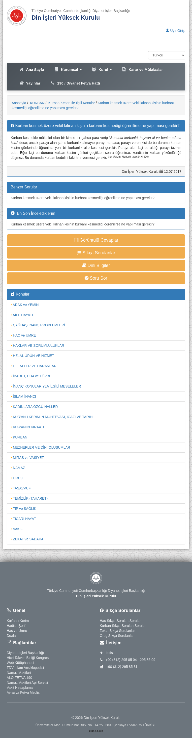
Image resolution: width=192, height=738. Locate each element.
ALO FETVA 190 (19, 678)
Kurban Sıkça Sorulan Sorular (123, 626)
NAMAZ (18, 468)
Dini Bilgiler (96, 265)
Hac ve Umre (17, 631)
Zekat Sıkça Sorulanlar (117, 631)
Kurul (102, 69)
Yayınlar (29, 83)
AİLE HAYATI (22, 315)
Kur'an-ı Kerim (18, 621)
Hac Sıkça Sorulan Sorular (120, 621)
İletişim (108, 653)
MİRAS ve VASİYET (27, 458)
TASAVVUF (21, 488)
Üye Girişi (175, 31)
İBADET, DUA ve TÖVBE (31, 376)
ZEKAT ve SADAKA (27, 539)
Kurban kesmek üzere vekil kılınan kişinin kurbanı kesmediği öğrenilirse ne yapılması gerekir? (83, 198)
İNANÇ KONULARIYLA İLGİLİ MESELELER (46, 386)
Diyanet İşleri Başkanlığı (25, 653)
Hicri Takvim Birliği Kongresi (28, 658)
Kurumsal (68, 69)
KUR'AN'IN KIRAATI (27, 427)
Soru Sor (96, 278)
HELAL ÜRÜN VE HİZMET (32, 356)
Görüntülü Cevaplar (96, 240)
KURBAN (36, 103)
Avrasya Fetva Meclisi (23, 693)
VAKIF (17, 529)
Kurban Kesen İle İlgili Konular (71, 103)
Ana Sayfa (31, 69)
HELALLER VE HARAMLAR (34, 366)
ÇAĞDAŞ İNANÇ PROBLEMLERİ (38, 325)
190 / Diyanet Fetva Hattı (75, 83)
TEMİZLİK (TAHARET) (29, 498)
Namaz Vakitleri (19, 673)
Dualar (12, 636)
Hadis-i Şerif (16, 626)
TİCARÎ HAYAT (23, 519)
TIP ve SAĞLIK (23, 509)
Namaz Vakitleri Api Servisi (27, 683)
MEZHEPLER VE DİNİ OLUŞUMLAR (40, 447)
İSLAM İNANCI (23, 396)
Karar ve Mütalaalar (142, 69)
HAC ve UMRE (23, 335)
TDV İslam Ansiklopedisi (25, 668)
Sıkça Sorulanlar (96, 252)
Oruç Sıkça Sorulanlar (117, 636)
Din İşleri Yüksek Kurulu (66, 17)
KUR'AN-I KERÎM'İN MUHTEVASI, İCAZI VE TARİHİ (52, 417)
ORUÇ (17, 478)
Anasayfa (19, 103)
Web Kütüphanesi (20, 663)
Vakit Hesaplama (20, 688)
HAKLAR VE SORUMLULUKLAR (37, 345)
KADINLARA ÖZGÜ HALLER (34, 407)
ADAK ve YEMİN (25, 305)
